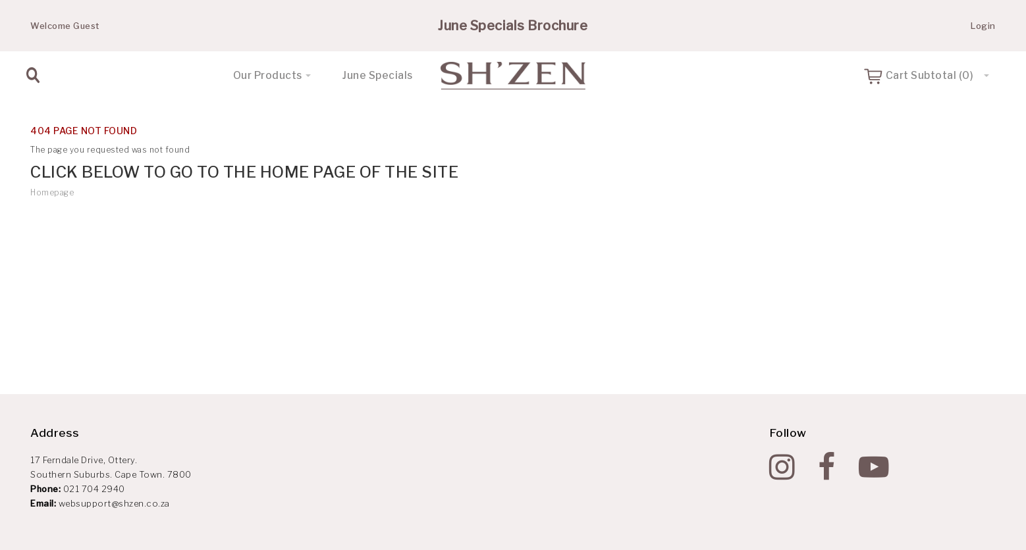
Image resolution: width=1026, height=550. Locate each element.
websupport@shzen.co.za (114, 503)
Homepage (52, 192)
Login (983, 25)
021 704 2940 (94, 489)
